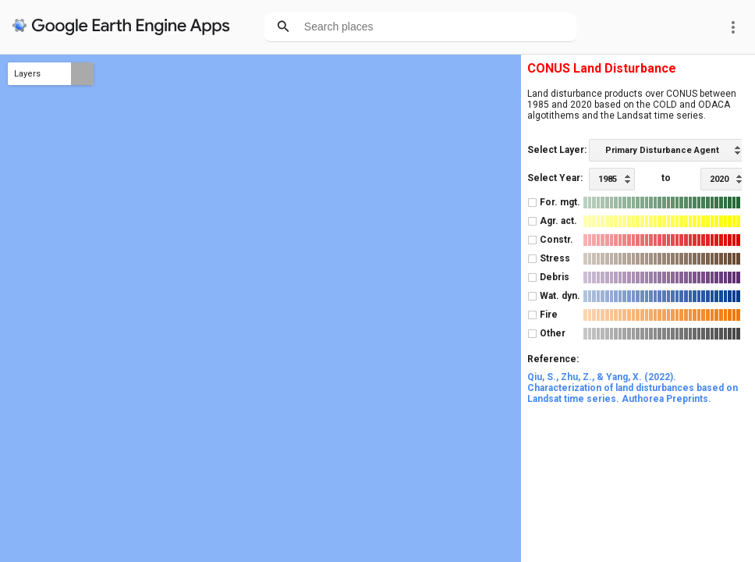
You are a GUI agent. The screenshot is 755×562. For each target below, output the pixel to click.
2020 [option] (719, 179)
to (666, 178)
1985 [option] (607, 179)
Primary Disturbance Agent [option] (662, 150)
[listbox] (667, 150)
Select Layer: (557, 149)
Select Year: (555, 178)
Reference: (553, 359)
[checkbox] (532, 202)
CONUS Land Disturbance (601, 68)
